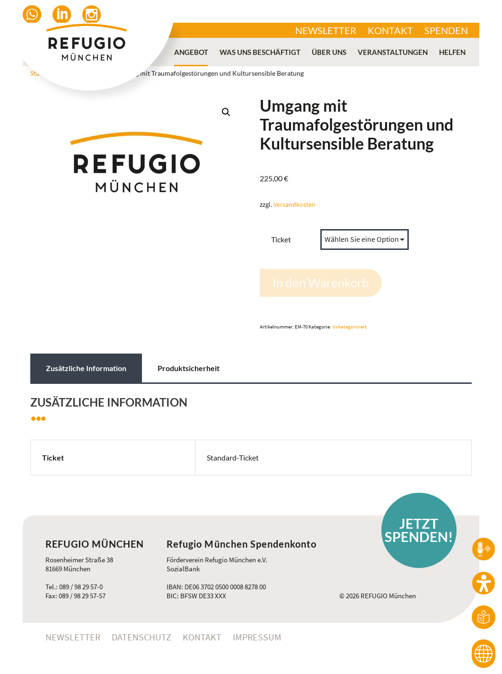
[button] (226, 112)
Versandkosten (294, 204)
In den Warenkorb (321, 282)
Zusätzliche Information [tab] (86, 368)
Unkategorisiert (349, 326)
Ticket (281, 239)
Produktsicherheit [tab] (189, 368)
